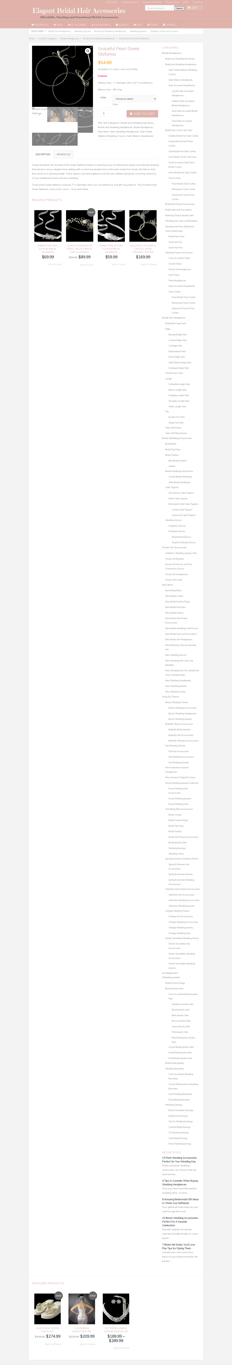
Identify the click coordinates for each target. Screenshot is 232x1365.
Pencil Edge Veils (177, 357)
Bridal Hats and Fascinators (178, 209)
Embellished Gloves (181, 537)
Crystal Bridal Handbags (180, 476)
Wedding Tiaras (176, 853)
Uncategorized (170, 972)
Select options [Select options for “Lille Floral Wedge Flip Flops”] (53, 1344)
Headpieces (40, 24)
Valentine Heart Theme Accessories (182, 889)
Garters (172, 466)
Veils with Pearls (173, 427)
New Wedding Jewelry (176, 686)
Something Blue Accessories (179, 809)
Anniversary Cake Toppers (181, 492)
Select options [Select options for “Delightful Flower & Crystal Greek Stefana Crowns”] (149, 264)
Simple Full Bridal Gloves (184, 542)
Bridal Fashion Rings (178, 820)
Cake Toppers (172, 487)
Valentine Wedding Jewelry (182, 906)
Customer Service (130, 2)
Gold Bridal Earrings (178, 1138)
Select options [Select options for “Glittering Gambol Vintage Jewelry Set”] (121, 1348)
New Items (103, 131)
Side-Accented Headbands (182, 85)
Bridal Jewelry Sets (178, 842)
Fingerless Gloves (177, 525)
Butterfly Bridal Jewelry (179, 729)
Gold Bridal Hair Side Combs (182, 151)
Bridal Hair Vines (176, 236)
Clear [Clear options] (115, 104)
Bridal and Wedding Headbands (110, 31)
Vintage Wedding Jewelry (181, 927)
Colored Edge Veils (178, 340)
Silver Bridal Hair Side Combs (183, 172)
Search (179, 8)
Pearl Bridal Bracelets (179, 1099)
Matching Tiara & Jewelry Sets (179, 215)
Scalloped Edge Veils (179, 368)
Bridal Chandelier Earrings (181, 1110)
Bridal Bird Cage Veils (175, 323)
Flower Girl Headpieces (180, 269)
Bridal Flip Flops (173, 449)
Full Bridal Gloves (177, 531)
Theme (153, 24)
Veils (58, 24)
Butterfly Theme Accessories (179, 724)
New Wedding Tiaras (175, 691)
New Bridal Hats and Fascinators (181, 634)
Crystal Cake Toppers (182, 509)
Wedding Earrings (177, 848)
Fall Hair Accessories (179, 751)
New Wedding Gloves (176, 655)
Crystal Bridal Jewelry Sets (181, 1047)
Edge (167, 329)
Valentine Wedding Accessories (184, 900)
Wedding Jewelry (138, 31)
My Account (111, 2)
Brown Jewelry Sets (181, 1021)
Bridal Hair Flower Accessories (180, 204)
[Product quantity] (105, 113)
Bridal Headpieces (143, 127)
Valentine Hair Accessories (181, 894)
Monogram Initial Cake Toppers (183, 504)
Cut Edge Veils (175, 345)
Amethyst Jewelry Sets (182, 1004)
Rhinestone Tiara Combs (183, 189)
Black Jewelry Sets (181, 1009)
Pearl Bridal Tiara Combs (184, 183)
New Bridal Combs (174, 596)
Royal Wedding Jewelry (180, 798)
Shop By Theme (170, 696)
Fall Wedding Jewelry (179, 762)
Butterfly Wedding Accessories (183, 740)
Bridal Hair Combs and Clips (178, 130)
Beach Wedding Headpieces (183, 713)
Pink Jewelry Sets (180, 1032)
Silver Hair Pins (176, 247)
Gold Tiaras (174, 275)
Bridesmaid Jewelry (174, 1063)
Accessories (77, 24)
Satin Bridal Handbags (179, 482)
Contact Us (197, 2)
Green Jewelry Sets (181, 1026)
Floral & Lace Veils (174, 373)
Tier (167, 411)
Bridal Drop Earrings (178, 1116)
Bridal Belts (170, 443)
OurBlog (169, 24)
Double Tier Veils (177, 417)
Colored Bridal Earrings (180, 1127)
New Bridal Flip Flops (175, 607)
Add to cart (144, 114)
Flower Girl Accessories (174, 547)
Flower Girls (101, 24)
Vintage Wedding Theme (177, 911)
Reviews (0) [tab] (63, 154)
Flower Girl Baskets (174, 558)
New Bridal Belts (173, 590)
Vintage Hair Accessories (181, 916)
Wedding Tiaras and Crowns (164, 31)
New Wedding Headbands (124, 131)
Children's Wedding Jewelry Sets (181, 553)
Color (103, 97)
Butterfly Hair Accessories (181, 735)
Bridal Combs (175, 814)
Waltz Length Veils (177, 406)
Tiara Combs (175, 178)
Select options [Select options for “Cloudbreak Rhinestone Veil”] (87, 1344)
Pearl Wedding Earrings (180, 1143)
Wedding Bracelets (174, 1068)
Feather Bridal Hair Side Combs (184, 136)
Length (168, 378)
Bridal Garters (172, 455)
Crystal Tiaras (175, 263)
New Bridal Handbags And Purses (181, 628)
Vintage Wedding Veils (180, 933)
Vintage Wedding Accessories (183, 922)
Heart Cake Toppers (178, 498)
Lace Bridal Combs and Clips (182, 157)
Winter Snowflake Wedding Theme (182, 938)
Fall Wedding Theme (175, 745)
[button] (88, 51)
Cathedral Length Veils (179, 384)
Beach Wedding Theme (176, 702)
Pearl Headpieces (177, 280)
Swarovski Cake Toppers (184, 515)
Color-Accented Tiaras (179, 258)
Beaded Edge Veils (178, 334)
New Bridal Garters (174, 612)
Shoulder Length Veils (179, 401)
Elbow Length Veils (178, 389)
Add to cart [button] (55, 264)
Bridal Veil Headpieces (59, 31)
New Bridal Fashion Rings (177, 601)
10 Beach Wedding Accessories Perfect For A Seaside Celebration (180, 1221)
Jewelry (122, 24)
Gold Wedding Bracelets (180, 1094)
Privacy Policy (172, 2)
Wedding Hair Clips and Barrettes (181, 221)
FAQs (185, 2)
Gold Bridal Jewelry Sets (180, 1052)
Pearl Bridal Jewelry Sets (180, 1058)
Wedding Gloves (82, 31)
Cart (194, 7)
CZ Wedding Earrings (179, 1132)
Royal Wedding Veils (179, 804)
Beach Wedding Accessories (183, 708)
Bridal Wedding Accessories (177, 438)
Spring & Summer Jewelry (181, 874)
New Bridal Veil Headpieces (178, 639)
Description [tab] (42, 154)
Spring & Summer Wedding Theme (181, 858)
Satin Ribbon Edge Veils (180, 362)
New (138, 24)
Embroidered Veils (177, 351)
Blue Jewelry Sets (180, 1015)
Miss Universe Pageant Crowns (180, 777)
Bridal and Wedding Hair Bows (137, 122)
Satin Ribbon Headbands (140, 136)
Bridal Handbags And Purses (179, 471)
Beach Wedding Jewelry (180, 719)
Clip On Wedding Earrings (181, 1121)
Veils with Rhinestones (176, 433)
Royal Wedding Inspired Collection (182, 783)
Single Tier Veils (176, 422)
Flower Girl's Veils (173, 579)
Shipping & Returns (152, 2)
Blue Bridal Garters (178, 460)
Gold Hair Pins (175, 242)
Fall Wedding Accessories (181, 756)
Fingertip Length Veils (179, 395)
